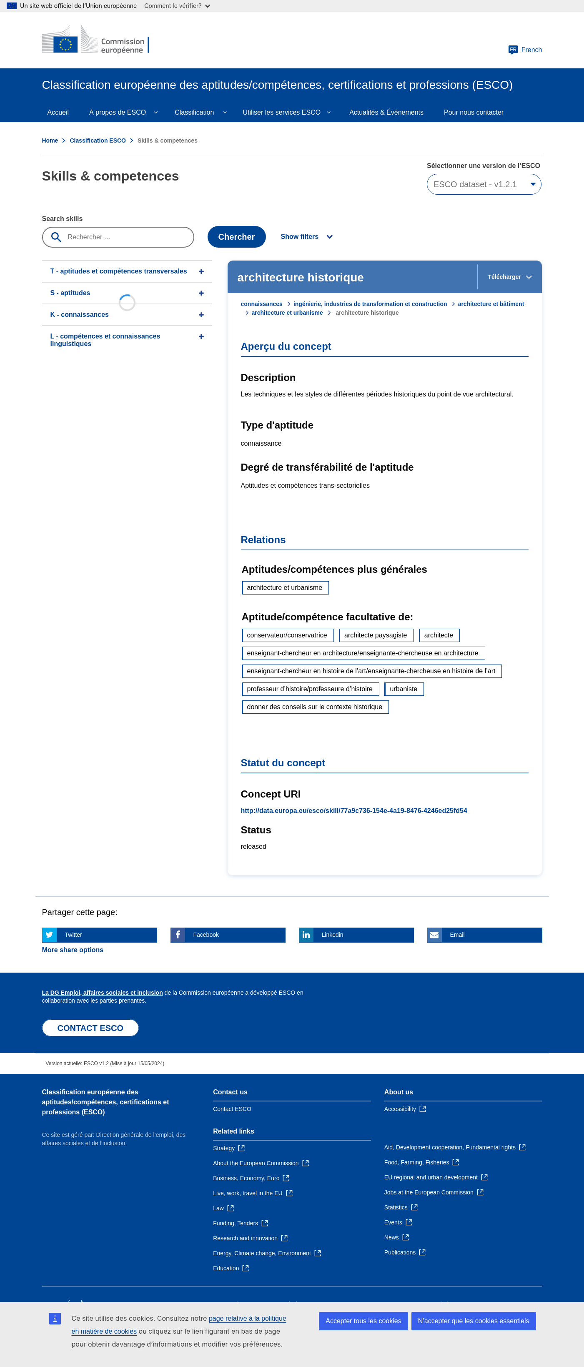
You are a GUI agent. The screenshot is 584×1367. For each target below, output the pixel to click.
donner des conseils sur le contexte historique (315, 706)
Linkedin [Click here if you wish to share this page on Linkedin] (332, 934)
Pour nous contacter (474, 112)
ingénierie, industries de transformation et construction (370, 304)
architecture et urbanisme (287, 312)
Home (50, 140)
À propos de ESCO (117, 112)
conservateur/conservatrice (287, 635)
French (525, 50)
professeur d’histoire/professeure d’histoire (310, 688)
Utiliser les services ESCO (282, 112)
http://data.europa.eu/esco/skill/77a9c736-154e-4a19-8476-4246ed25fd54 (354, 810)
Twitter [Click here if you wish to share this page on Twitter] (73, 934)
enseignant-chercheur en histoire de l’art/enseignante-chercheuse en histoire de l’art (371, 671)
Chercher (236, 236)
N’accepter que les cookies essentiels (473, 1320)
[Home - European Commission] (102, 40)
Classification (194, 112)
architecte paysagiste (375, 635)
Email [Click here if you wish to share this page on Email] (457, 934)
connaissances (262, 304)
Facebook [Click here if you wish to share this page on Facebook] (206, 934)
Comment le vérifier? (177, 5)
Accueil (58, 112)
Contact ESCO (232, 1109)
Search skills (62, 218)
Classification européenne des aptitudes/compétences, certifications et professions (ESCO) (105, 1102)
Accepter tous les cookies (363, 1320)
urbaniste (403, 688)
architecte (438, 635)
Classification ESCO (98, 140)
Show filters (300, 236)
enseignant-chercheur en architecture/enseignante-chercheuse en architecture (363, 653)
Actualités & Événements (386, 112)
